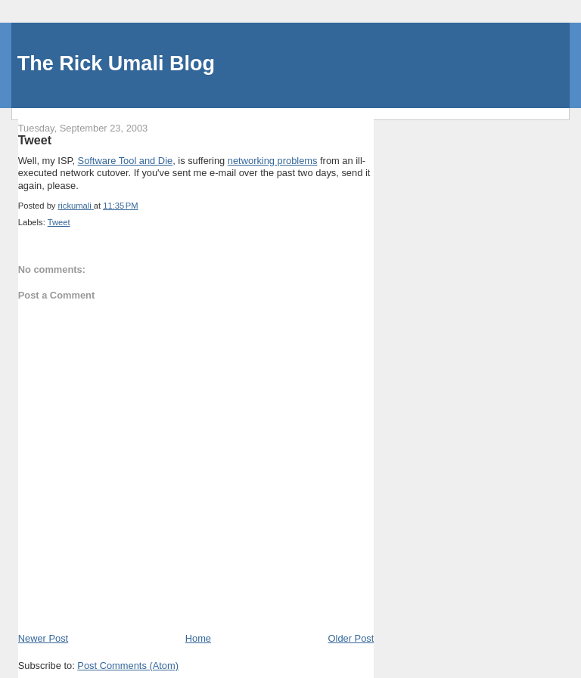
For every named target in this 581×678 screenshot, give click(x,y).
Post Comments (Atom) (128, 665)
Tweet (59, 222)
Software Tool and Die (125, 160)
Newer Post (43, 638)
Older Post (351, 638)
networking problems (273, 160)
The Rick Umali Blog (116, 63)
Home (198, 638)
